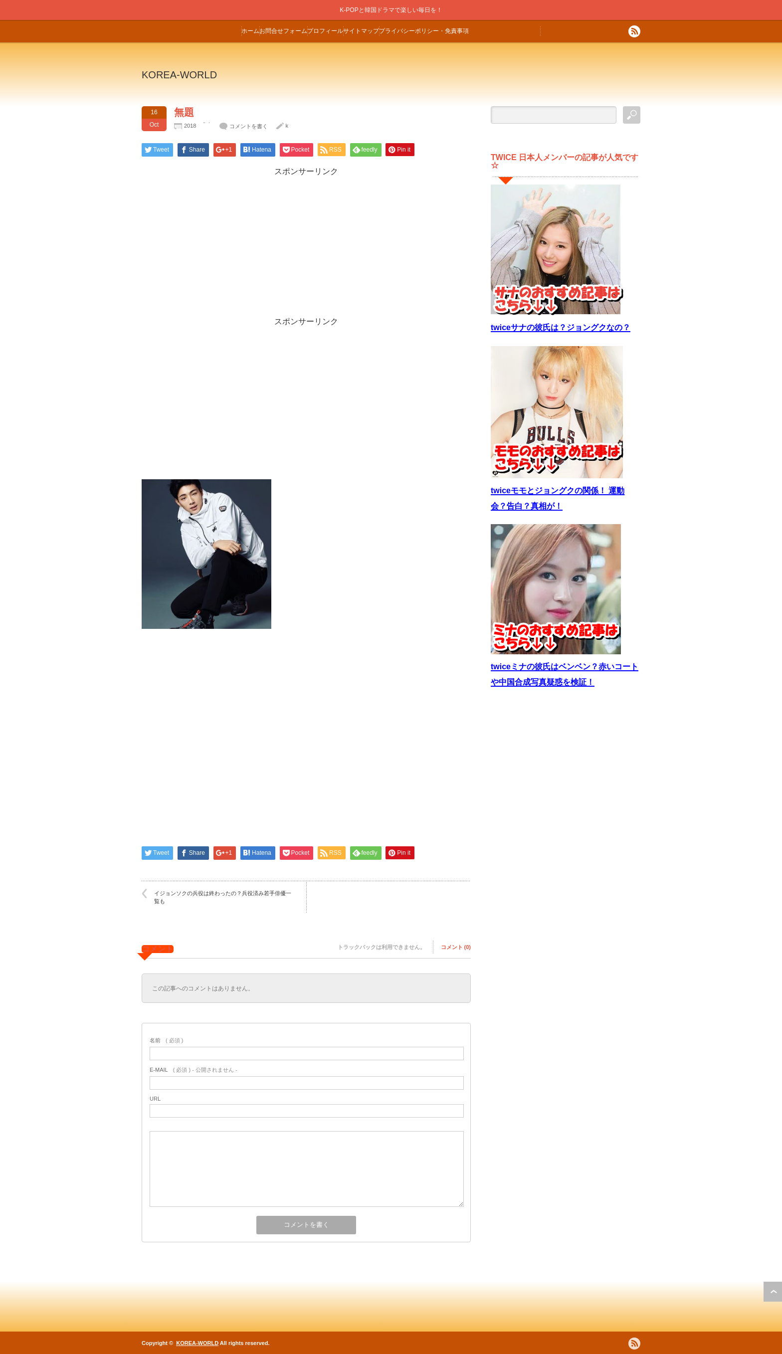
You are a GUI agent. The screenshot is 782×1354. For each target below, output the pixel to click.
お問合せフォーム (283, 30)
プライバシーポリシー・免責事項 (424, 30)
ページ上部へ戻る (773, 1292)
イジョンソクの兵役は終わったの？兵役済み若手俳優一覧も (222, 897)
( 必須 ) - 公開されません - (193, 1070)
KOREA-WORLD (179, 74)
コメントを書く (248, 126)
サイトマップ (361, 30)
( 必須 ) (166, 1040)
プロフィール (325, 30)
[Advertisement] (306, 247)
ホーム (250, 30)
